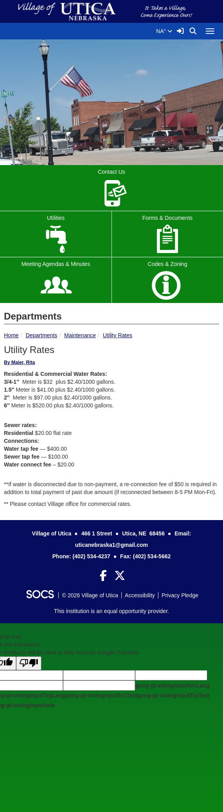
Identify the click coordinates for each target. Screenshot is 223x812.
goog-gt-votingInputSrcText (101, 695)
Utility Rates (117, 335)
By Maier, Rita (19, 362)
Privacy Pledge (180, 595)
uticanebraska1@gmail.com (111, 545)
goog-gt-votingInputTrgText (173, 695)
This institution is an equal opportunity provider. (111, 611)
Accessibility (140, 595)
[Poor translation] (28, 663)
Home (11, 335)
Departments (41, 335)
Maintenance (80, 335)
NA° (164, 31)
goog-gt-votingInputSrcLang (172, 685)
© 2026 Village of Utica (90, 595)
